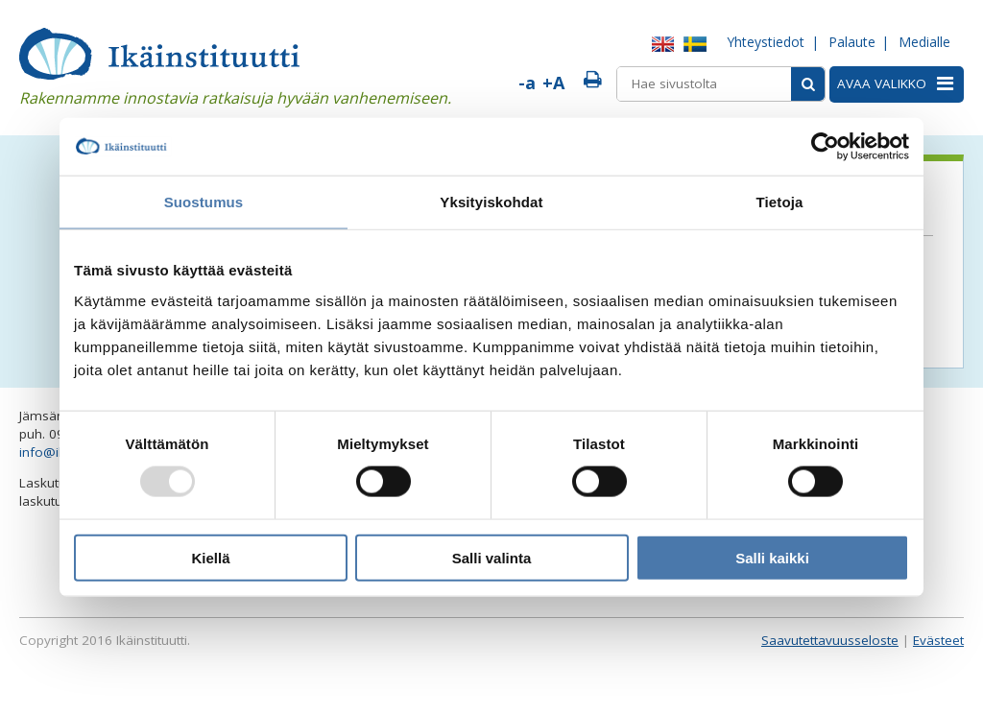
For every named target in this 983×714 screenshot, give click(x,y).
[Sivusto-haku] (808, 84)
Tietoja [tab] (779, 202)
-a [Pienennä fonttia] (527, 82)
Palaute (851, 42)
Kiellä (210, 557)
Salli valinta (492, 557)
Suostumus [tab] (204, 202)
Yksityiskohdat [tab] (491, 202)
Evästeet (938, 640)
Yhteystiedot (765, 42)
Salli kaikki (772, 557)
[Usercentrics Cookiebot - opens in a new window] (825, 146)
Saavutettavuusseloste (830, 640)
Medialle (924, 42)
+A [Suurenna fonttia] (553, 82)
